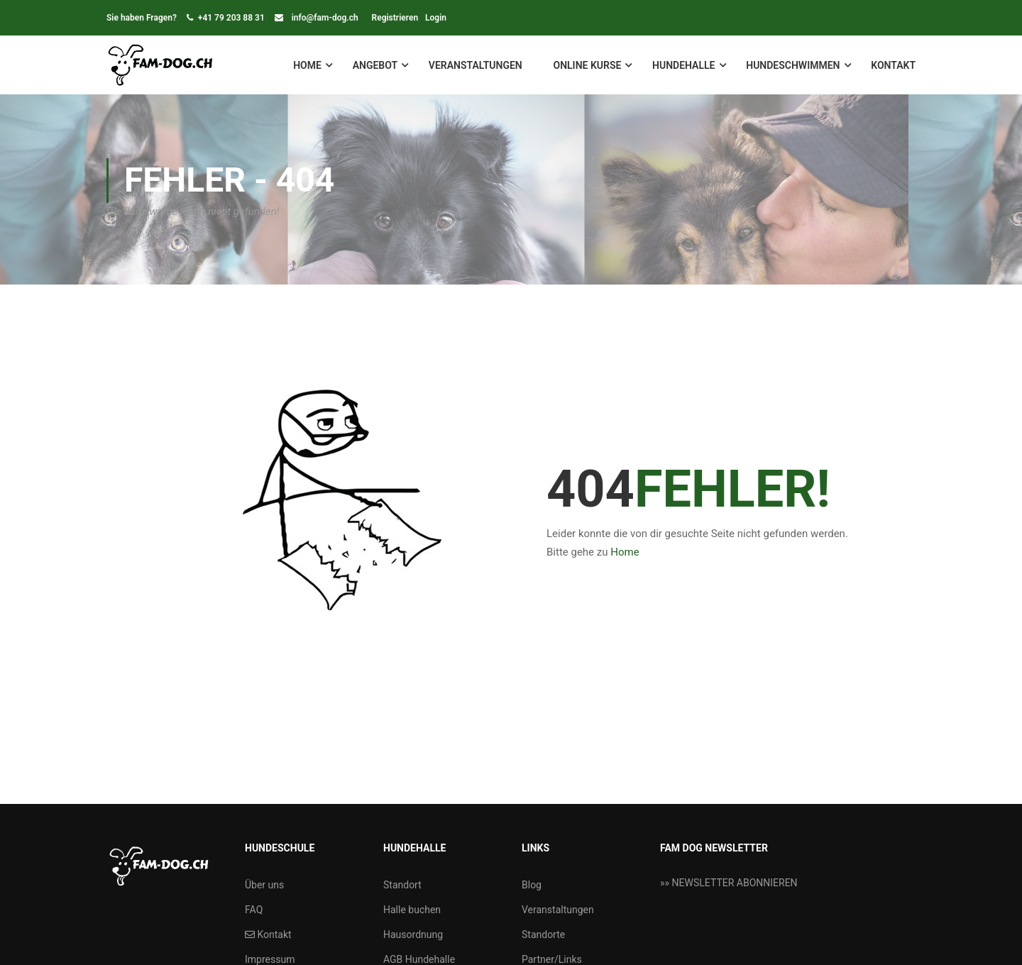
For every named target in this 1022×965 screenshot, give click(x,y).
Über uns (264, 884)
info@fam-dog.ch (325, 18)
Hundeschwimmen (793, 65)
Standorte (543, 934)
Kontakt (893, 65)
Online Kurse (587, 65)
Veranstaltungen (475, 65)
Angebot (375, 65)
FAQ (254, 909)
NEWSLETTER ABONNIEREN (735, 882)
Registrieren (395, 18)
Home (307, 65)
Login (435, 18)
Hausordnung (413, 934)
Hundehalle (683, 65)
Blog (532, 884)
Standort (402, 884)
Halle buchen (412, 909)
